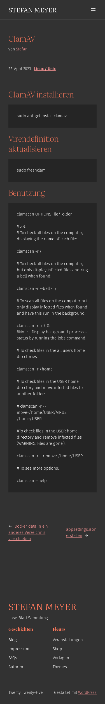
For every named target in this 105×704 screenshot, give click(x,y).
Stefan (21, 49)
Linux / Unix (45, 68)
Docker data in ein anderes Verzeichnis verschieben (28, 532)
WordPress (87, 692)
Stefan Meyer (32, 9)
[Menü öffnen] (93, 9)
